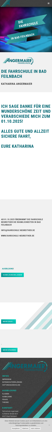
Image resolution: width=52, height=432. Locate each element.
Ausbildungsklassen (12, 275)
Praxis (5, 399)
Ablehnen (25, 428)
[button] (48, 3)
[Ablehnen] (49, 425)
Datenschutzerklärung (12, 382)
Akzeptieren (16, 428)
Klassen (5, 394)
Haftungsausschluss (11, 385)
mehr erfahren (35, 428)
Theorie (5, 402)
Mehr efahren (9, 350)
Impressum (6, 379)
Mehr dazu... (8, 321)
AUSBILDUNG (7, 396)
